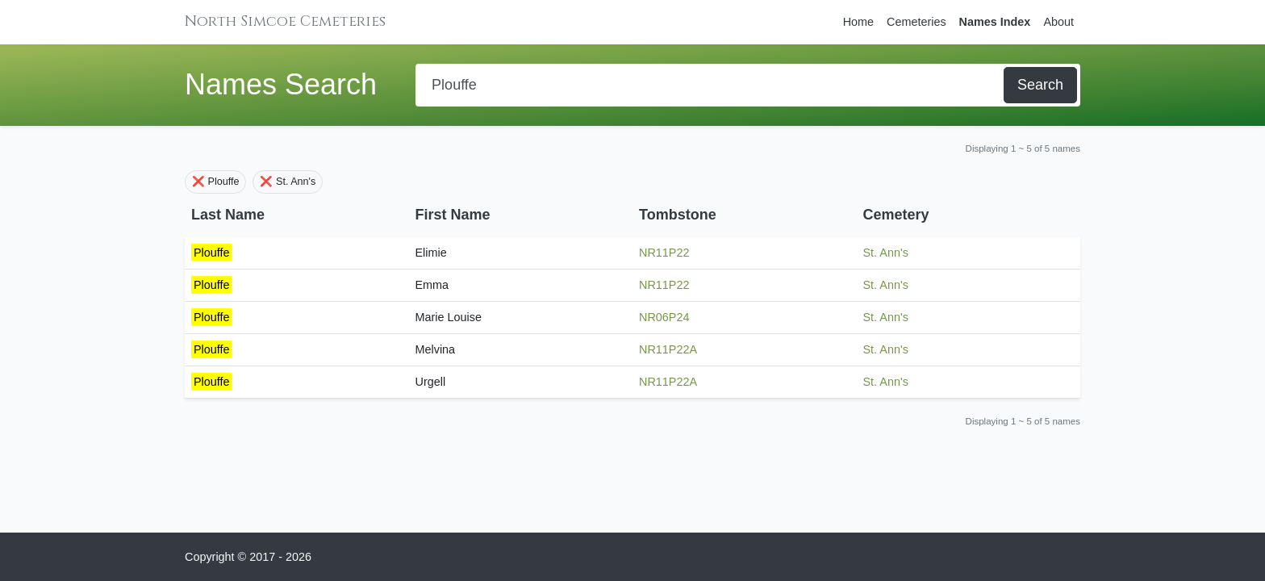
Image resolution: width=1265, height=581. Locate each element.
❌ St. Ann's (287, 181)
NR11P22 (664, 252)
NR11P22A (668, 349)
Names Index (995, 21)
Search (1040, 85)
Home (858, 21)
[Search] (711, 85)
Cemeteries (916, 21)
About (1058, 21)
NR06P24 (664, 317)
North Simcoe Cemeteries (285, 21)
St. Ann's (885, 252)
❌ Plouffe (215, 181)
